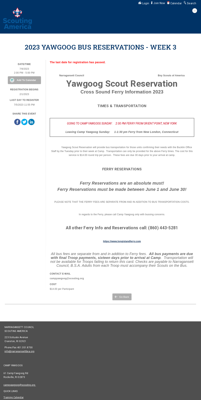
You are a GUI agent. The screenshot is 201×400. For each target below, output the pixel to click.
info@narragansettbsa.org (19, 351)
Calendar (174, 3)
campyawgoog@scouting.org (20, 385)
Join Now (158, 3)
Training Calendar (14, 397)
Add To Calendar (26, 80)
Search (190, 3)
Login (143, 3)
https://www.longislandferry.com (122, 241)
